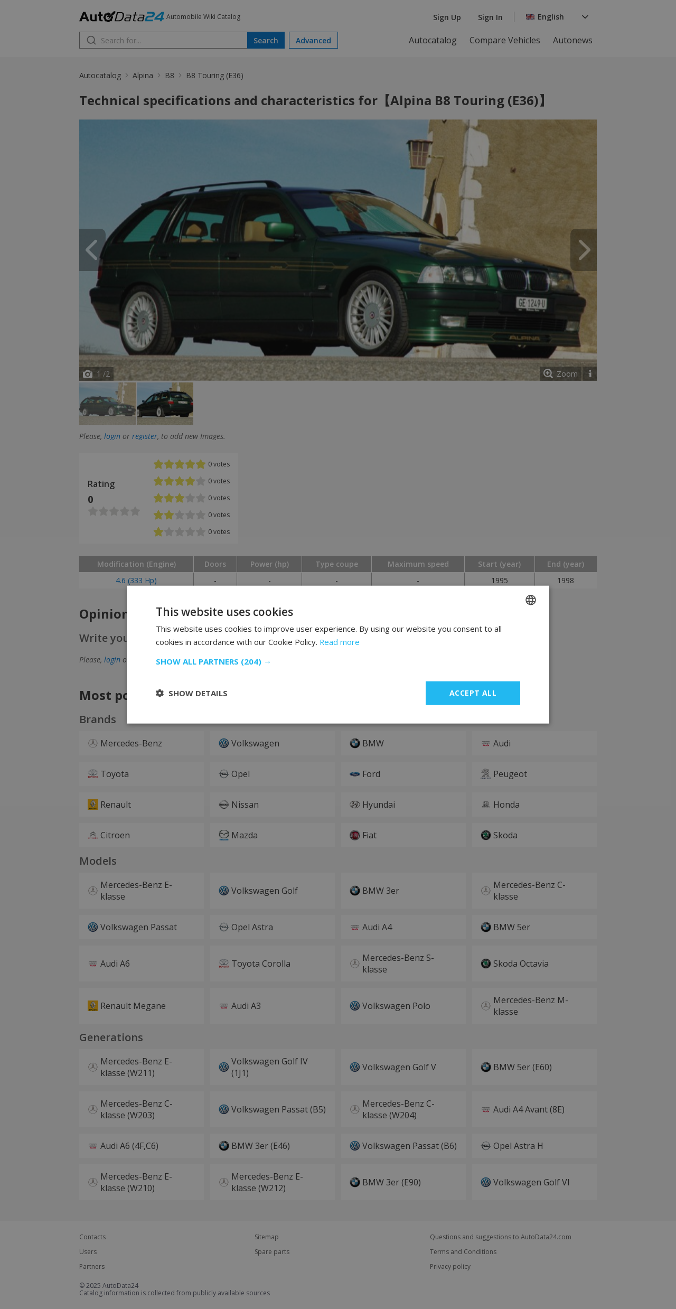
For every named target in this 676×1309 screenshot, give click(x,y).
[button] (338, 661)
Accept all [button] (472, 693)
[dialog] (338, 654)
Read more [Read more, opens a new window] (340, 642)
